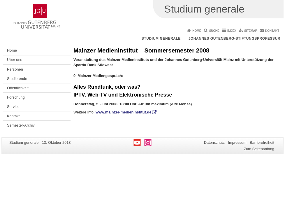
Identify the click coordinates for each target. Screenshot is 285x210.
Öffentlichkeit (18, 88)
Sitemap (250, 30)
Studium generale (161, 38)
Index (231, 30)
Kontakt (272, 30)
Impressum (237, 142)
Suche (214, 30)
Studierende (17, 78)
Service (13, 106)
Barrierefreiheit (262, 142)
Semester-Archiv (21, 125)
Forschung (15, 97)
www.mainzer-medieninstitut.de (124, 112)
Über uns (14, 59)
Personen (15, 69)
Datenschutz (214, 142)
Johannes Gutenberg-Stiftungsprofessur (234, 38)
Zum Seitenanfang (259, 149)
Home (196, 30)
